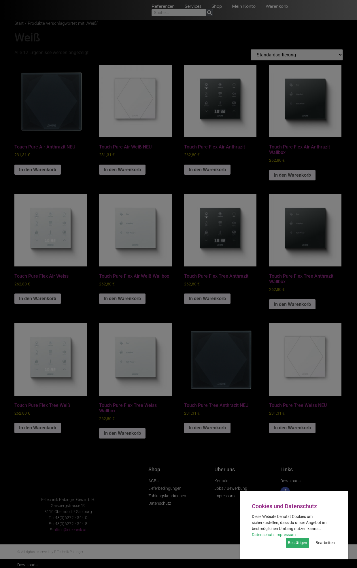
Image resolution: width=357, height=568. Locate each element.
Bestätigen (297, 542)
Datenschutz (263, 534)
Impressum (285, 534)
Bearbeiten (325, 542)
